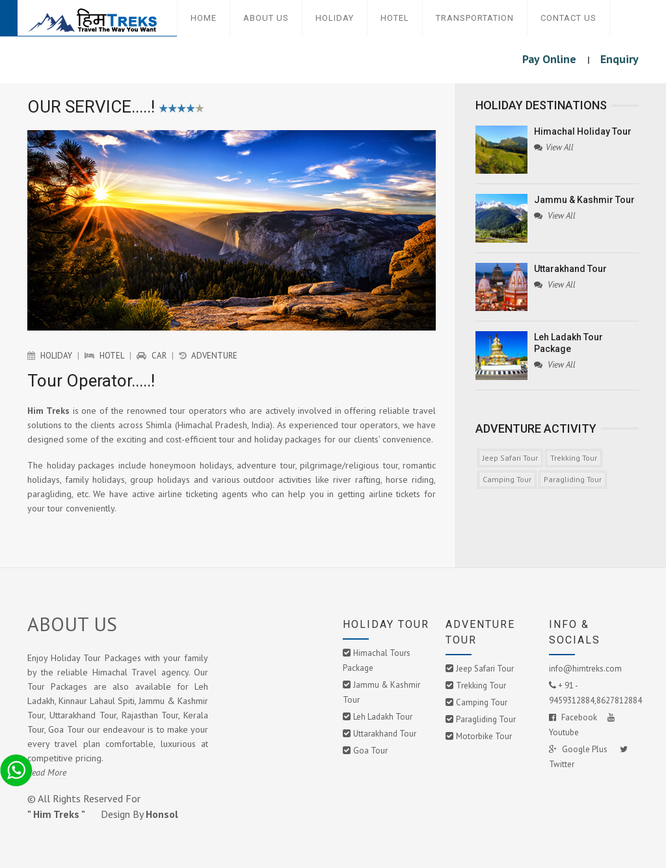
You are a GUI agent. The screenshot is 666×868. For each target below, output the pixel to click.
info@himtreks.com (585, 668)
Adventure (214, 355)
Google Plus (579, 749)
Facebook (573, 717)
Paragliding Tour (573, 479)
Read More (46, 772)
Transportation (475, 18)
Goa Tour (370, 750)
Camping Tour (507, 479)
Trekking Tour (573, 458)
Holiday (334, 18)
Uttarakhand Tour (384, 733)
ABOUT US (72, 623)
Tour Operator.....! (91, 380)
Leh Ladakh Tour (382, 716)
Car (159, 355)
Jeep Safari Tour (510, 458)
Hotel (394, 18)
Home (204, 18)
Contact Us (568, 18)
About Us (266, 18)
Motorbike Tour (484, 736)
